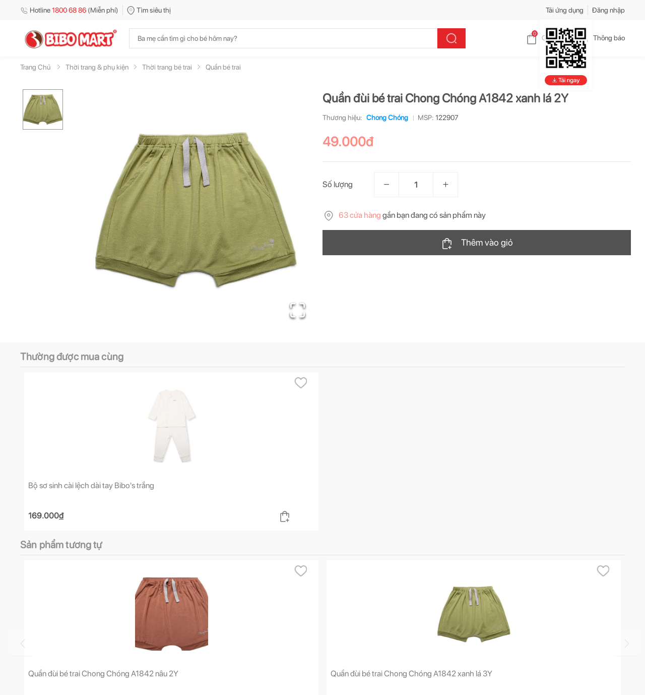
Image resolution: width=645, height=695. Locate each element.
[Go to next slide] (626, 643)
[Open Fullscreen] (297, 310)
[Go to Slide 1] (43, 109)
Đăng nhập (608, 10)
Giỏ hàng (547, 38)
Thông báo (601, 38)
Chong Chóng (385, 117)
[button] (196, 210)
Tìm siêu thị (149, 10)
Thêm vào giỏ (477, 243)
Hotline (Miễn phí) (69, 10)
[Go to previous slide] (22, 643)
